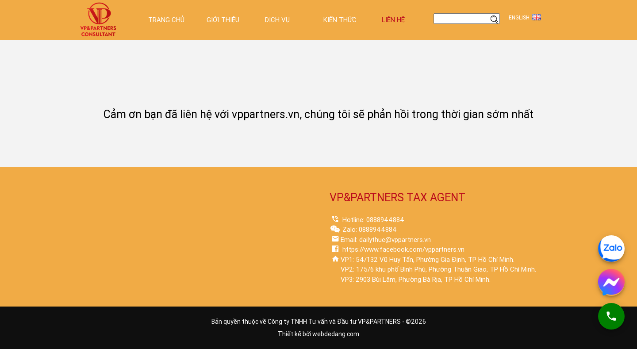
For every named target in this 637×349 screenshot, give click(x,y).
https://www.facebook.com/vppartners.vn (402, 249)
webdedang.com (335, 333)
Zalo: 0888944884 (369, 230)
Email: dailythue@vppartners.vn (386, 240)
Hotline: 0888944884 (372, 220)
